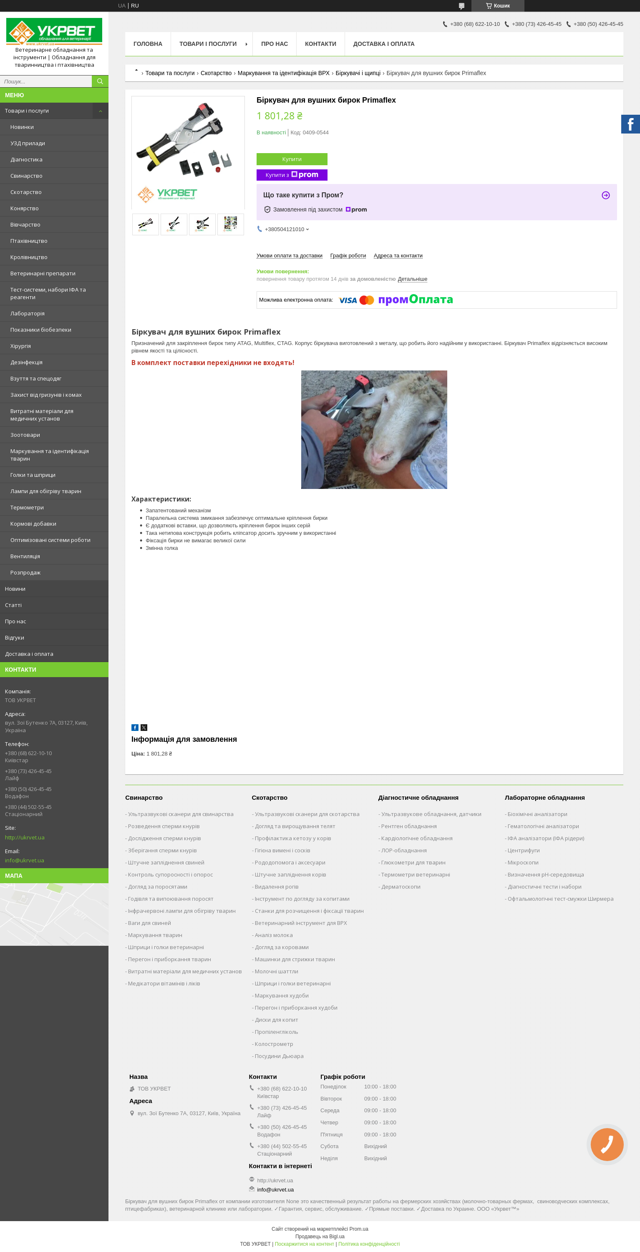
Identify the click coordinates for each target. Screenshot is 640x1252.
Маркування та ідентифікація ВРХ (284, 73)
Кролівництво (29, 257)
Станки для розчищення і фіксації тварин (309, 910)
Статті (13, 605)
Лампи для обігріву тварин (45, 491)
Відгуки (14, 637)
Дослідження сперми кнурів (164, 838)
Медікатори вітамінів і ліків (164, 983)
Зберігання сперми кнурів (162, 850)
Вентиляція (25, 556)
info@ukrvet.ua (24, 860)
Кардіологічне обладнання (417, 838)
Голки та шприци (32, 475)
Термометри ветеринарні (415, 874)
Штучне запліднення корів (290, 874)
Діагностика (26, 159)
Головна (148, 43)
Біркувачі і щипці (358, 73)
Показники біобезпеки (40, 329)
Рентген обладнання (409, 826)
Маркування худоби (282, 995)
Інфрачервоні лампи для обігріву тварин (182, 910)
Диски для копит (276, 1019)
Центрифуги (524, 850)
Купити (292, 159)
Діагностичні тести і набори (545, 886)
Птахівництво (29, 240)
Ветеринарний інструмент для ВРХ (301, 923)
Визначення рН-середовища (546, 874)
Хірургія (20, 346)
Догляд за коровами (282, 947)
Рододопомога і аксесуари (290, 862)
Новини (15, 588)
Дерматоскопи (401, 886)
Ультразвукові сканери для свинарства (181, 814)
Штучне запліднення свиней (166, 862)
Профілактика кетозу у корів (293, 838)
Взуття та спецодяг (35, 378)
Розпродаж (25, 572)
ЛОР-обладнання (404, 850)
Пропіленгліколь (276, 1031)
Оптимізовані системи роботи (50, 540)
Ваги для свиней (149, 923)
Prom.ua (359, 1229)
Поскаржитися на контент (304, 1244)
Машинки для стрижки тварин (295, 959)
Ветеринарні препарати (43, 273)
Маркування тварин (155, 935)
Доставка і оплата (29, 653)
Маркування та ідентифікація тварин (49, 454)
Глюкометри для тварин (413, 862)
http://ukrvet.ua (25, 837)
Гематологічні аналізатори (543, 826)
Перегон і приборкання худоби (296, 1007)
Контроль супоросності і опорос (170, 874)
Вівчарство (25, 224)
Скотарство (26, 192)
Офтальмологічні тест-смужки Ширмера (561, 898)
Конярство (24, 208)
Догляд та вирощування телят (295, 826)
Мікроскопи (523, 862)
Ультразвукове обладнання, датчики (431, 814)
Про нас (15, 621)
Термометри (27, 507)
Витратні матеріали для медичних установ (41, 414)
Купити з (292, 175)
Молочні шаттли (276, 971)
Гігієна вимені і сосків (282, 850)
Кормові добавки (33, 523)
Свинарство (26, 175)
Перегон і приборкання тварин (169, 959)
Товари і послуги (27, 110)
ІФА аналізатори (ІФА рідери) (546, 838)
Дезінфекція (26, 362)
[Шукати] (100, 81)
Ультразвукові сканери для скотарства (307, 814)
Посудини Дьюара (279, 1056)
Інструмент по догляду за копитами (302, 898)
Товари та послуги (169, 73)
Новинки (22, 127)
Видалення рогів (277, 886)
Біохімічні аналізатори (537, 814)
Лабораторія (27, 313)
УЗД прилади (27, 143)
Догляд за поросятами (157, 886)
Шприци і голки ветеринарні (166, 947)
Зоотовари (25, 434)
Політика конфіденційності (369, 1244)
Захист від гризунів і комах (46, 394)
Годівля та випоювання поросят (171, 898)
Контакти (320, 43)
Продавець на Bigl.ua (320, 1236)
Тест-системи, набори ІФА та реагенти (48, 293)
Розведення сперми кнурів (164, 826)
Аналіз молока (274, 935)
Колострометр (274, 1044)
